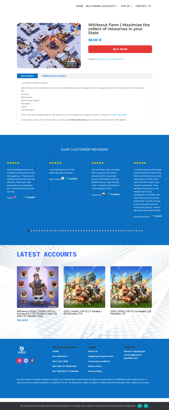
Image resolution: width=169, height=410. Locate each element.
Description (27, 76)
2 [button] (31, 230)
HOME (79, 6)
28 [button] (100, 230)
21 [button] (81, 230)
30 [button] (105, 230)
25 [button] (92, 230)
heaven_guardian (119, 115)
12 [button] (57, 230)
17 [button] (71, 230)
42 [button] (137, 230)
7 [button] (44, 230)
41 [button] (134, 230)
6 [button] (42, 230)
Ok (140, 406)
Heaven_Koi (139, 351)
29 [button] (102, 230)
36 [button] (121, 230)
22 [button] (84, 230)
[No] (165, 406)
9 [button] (49, 230)
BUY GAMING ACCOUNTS (100, 6)
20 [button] (78, 230)
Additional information (54, 76)
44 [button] (142, 230)
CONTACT (141, 6)
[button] (49, 45)
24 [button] (89, 230)
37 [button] (123, 230)
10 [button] (52, 230)
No (146, 406)
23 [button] (86, 230)
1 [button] (28, 230)
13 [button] (60, 230)
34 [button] (115, 230)
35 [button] (118, 230)
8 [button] (47, 230)
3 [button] (34, 230)
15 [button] (65, 230)
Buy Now (120, 49)
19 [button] (76, 230)
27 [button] (97, 230)
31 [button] (108, 230)
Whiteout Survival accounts (111, 59)
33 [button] (113, 230)
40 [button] (131, 230)
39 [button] (129, 230)
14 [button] (63, 230)
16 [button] (68, 230)
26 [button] (94, 230)
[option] (21, 181)
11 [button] (55, 230)
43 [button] (139, 230)
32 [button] (110, 230)
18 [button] (73, 230)
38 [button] (126, 230)
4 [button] (36, 230)
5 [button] (39, 230)
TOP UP (125, 6)
